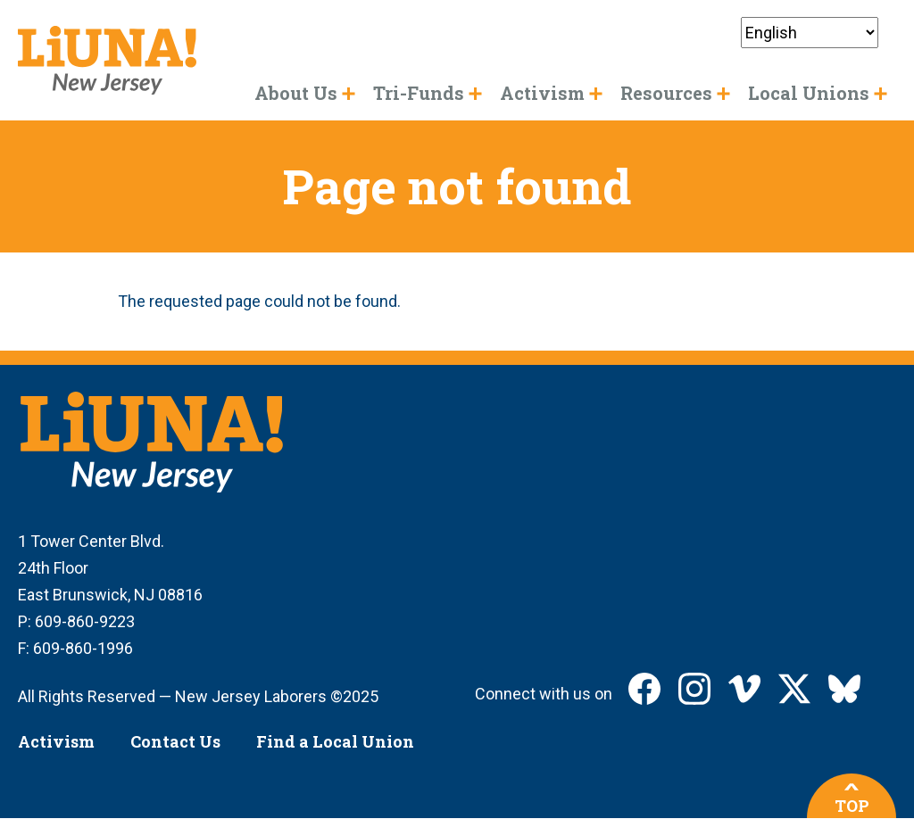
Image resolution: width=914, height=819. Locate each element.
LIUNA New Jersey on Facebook (644, 688)
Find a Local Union (335, 741)
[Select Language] (809, 32)
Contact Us (175, 741)
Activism (56, 741)
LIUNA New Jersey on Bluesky (844, 688)
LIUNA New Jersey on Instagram (694, 688)
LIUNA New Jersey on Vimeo (744, 688)
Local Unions (808, 92)
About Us (295, 92)
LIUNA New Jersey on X (794, 688)
